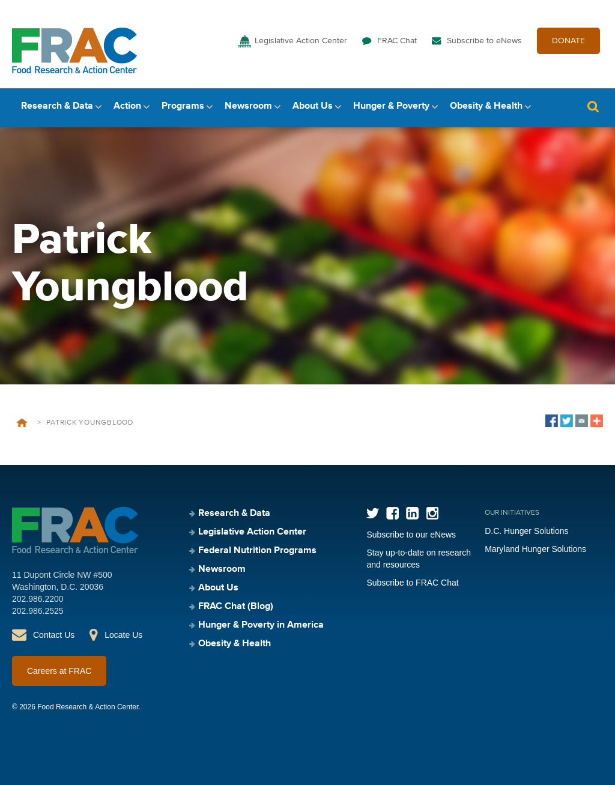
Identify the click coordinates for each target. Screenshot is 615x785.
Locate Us (123, 635)
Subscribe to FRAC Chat (412, 582)
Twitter (372, 513)
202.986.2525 (38, 611)
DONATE (568, 41)
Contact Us (53, 635)
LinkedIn (412, 513)
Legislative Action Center (301, 41)
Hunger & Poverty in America (261, 625)
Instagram (432, 513)
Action (127, 106)
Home (22, 422)
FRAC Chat (397, 41)
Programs (183, 106)
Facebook (392, 513)
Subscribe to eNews (484, 41)
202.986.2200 (38, 599)
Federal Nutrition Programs (257, 551)
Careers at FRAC (59, 671)
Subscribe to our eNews (411, 534)
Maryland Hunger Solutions (535, 549)
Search (593, 106)
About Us (312, 106)
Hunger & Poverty (391, 106)
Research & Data (57, 106)
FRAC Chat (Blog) (235, 606)
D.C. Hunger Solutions (526, 531)
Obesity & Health (486, 106)
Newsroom (248, 106)
